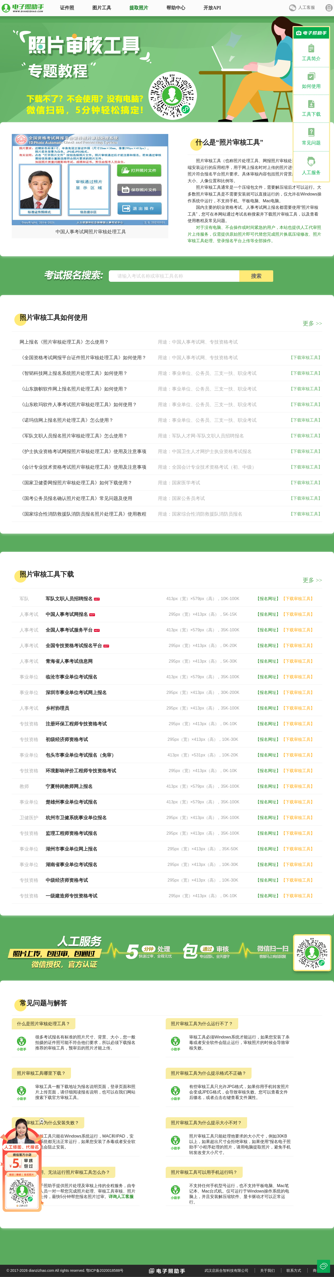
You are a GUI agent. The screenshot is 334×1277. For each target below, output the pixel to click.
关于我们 (267, 1270)
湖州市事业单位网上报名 (71, 849)
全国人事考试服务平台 (69, 630)
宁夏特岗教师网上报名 (69, 786)
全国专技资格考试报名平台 (74, 645)
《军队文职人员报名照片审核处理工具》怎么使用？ (74, 435)
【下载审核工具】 (305, 357)
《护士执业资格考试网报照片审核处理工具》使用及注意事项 (83, 451)
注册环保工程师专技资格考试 (76, 723)
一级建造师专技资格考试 (71, 896)
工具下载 (311, 114)
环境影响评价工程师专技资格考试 (81, 770)
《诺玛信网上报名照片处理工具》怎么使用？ (67, 420)
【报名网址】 (268, 598)
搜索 (256, 276)
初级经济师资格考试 (67, 739)
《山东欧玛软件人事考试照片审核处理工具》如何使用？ (78, 404)
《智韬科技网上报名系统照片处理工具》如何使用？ (74, 373)
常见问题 (311, 142)
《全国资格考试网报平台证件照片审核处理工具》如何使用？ (83, 357)
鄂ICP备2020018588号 (104, 1270)
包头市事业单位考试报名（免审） (81, 755)
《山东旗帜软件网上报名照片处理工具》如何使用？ (74, 389)
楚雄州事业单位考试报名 (71, 802)
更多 (312, 323)
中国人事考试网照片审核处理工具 (91, 231)
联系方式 (294, 1270)
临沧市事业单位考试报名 (71, 677)
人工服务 (311, 172)
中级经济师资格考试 (67, 880)
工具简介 (311, 58)
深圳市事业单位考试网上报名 (76, 692)
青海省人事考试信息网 (69, 661)
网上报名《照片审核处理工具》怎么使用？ (64, 342)
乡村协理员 (57, 708)
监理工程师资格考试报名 (71, 833)
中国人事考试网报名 (67, 614)
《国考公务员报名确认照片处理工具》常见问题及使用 (76, 498)
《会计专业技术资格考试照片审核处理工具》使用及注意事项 (83, 467)
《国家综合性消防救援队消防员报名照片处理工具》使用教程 (83, 514)
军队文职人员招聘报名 (69, 598)
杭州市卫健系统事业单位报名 (76, 817)
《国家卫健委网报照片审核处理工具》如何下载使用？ (76, 482)
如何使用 (311, 86)
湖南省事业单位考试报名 (71, 864)
